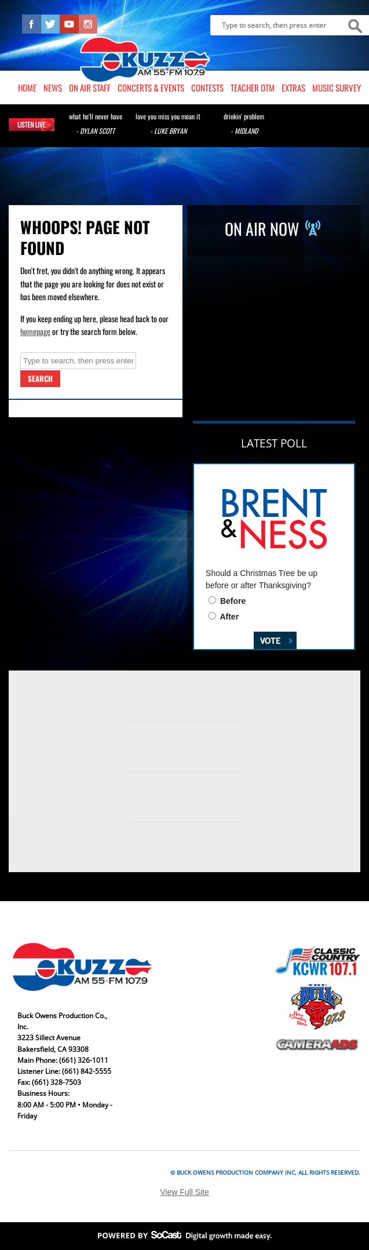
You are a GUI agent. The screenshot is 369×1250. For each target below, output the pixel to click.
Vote (267, 639)
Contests (207, 87)
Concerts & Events (151, 87)
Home (27, 87)
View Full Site (184, 1192)
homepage (35, 331)
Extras (293, 87)
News (52, 87)
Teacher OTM (253, 87)
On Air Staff (90, 87)
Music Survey (336, 87)
